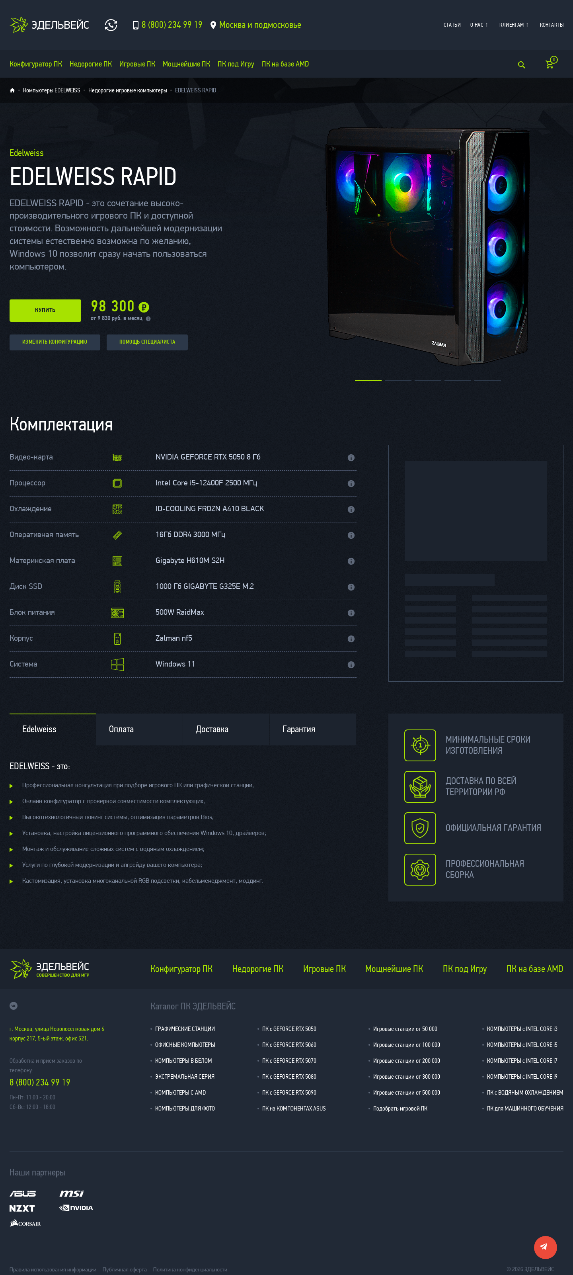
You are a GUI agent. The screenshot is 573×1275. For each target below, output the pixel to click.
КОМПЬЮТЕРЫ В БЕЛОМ (183, 1060)
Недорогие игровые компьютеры (127, 90)
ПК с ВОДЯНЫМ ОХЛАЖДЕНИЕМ (525, 1092)
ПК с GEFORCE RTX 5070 (289, 1060)
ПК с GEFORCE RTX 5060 (289, 1044)
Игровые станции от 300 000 (406, 1076)
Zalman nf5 (174, 639)
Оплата (121, 729)
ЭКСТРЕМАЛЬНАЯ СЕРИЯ (184, 1076)
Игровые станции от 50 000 (405, 1029)
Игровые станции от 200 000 (406, 1060)
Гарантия (299, 729)
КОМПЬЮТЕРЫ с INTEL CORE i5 (522, 1044)
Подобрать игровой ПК (400, 1108)
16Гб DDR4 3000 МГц (190, 535)
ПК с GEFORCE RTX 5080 (289, 1076)
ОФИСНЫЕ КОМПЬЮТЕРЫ (185, 1044)
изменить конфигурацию (55, 342)
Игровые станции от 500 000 (406, 1092)
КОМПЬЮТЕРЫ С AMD (180, 1092)
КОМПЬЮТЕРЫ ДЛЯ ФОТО (185, 1108)
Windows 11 (175, 665)
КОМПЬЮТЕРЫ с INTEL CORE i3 (522, 1029)
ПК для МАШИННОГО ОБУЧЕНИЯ (525, 1108)
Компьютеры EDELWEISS (51, 90)
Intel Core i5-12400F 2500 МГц (206, 483)
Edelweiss (39, 729)
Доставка (212, 729)
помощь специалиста (147, 342)
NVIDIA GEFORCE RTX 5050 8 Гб (208, 458)
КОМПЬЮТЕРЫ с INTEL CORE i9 (522, 1076)
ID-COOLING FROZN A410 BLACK (210, 509)
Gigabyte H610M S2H (190, 561)
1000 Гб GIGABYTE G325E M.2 (205, 587)
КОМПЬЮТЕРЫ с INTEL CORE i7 (522, 1060)
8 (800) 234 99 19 (40, 1082)
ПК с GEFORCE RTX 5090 (289, 1092)
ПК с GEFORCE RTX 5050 (289, 1029)
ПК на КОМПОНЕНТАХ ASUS (294, 1108)
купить (45, 310)
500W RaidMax (180, 613)
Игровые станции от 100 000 (406, 1044)
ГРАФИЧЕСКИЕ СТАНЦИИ (185, 1029)
